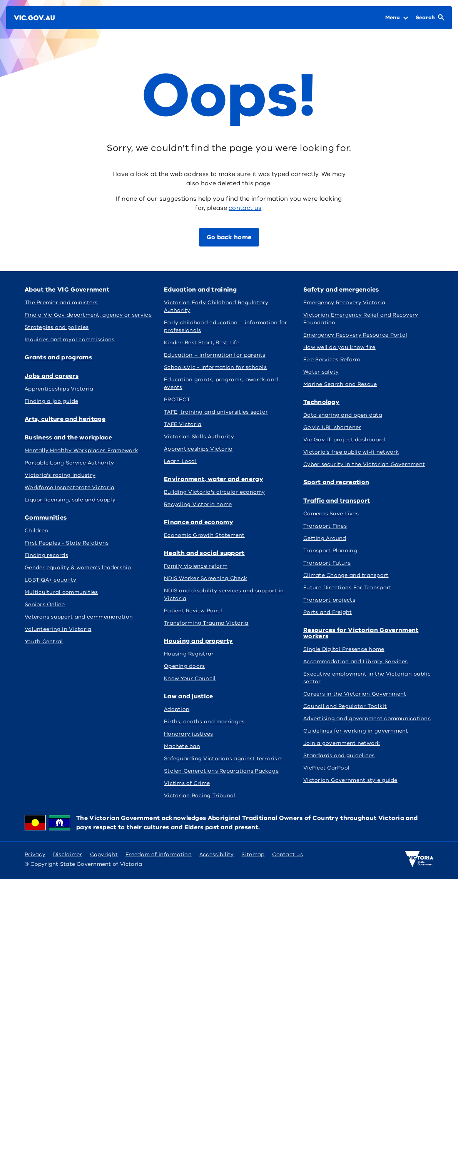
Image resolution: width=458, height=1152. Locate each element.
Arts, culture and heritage (65, 419)
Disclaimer (67, 854)
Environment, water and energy (213, 479)
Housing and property (198, 641)
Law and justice (188, 696)
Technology (321, 402)
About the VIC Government (67, 290)
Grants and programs (58, 357)
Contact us (287, 854)
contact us (245, 208)
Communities (46, 518)
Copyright (104, 854)
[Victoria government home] (419, 859)
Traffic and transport (336, 501)
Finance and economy (198, 522)
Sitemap (252, 854)
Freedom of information (158, 854)
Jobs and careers (52, 376)
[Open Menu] (396, 17)
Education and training (200, 290)
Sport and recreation (336, 482)
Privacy (35, 854)
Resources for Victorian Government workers (360, 633)
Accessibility (216, 854)
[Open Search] (430, 17)
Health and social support (204, 553)
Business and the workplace (68, 437)
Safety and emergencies (341, 290)
